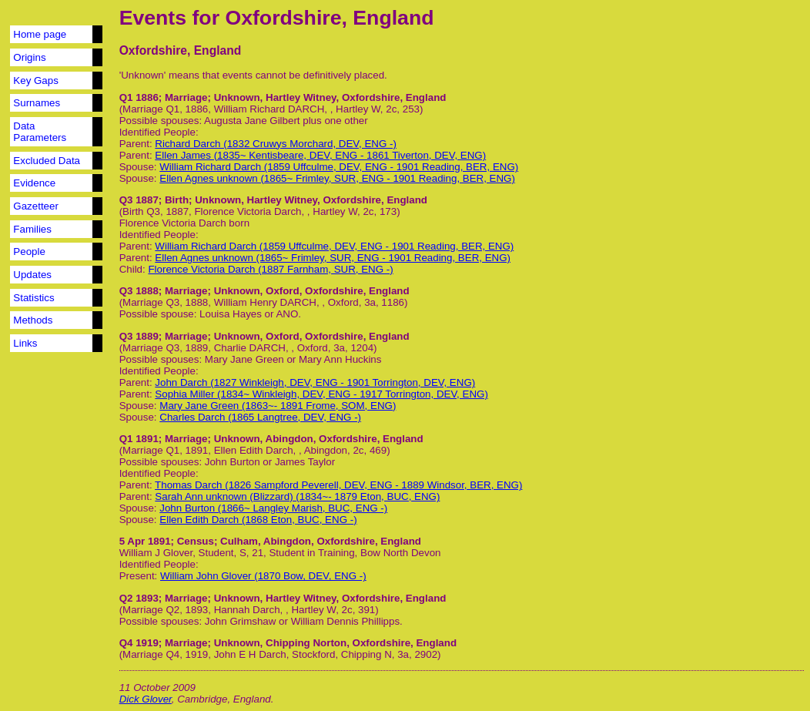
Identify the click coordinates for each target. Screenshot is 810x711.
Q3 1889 (139, 336)
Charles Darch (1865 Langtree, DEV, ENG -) (260, 417)
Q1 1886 (139, 97)
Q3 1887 (139, 200)
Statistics (33, 298)
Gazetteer (36, 206)
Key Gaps (36, 80)
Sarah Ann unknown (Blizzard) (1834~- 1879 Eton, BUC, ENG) (297, 496)
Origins (29, 57)
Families (32, 229)
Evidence (34, 183)
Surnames (36, 103)
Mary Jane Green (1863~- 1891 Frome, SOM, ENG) (277, 405)
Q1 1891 (139, 438)
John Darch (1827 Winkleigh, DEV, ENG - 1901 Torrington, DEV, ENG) (315, 382)
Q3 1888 (139, 291)
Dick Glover (145, 699)
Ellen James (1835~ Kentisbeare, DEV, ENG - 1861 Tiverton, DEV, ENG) (320, 155)
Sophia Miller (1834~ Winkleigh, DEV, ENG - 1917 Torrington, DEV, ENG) (321, 394)
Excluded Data (46, 160)
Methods (32, 320)
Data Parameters (39, 131)
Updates (32, 274)
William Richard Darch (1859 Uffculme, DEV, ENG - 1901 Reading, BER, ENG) (338, 167)
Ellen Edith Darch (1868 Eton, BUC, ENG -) (257, 519)
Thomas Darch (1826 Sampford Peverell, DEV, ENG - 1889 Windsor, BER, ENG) (338, 485)
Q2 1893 (139, 598)
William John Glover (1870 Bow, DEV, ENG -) (263, 576)
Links (25, 343)
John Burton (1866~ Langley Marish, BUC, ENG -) (273, 508)
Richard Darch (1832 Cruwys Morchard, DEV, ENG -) (276, 143)
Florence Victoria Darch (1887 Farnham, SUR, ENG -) (270, 269)
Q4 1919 (139, 643)
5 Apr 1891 (145, 541)
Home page (39, 34)
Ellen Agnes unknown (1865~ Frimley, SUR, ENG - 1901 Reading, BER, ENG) (337, 178)
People (29, 251)
